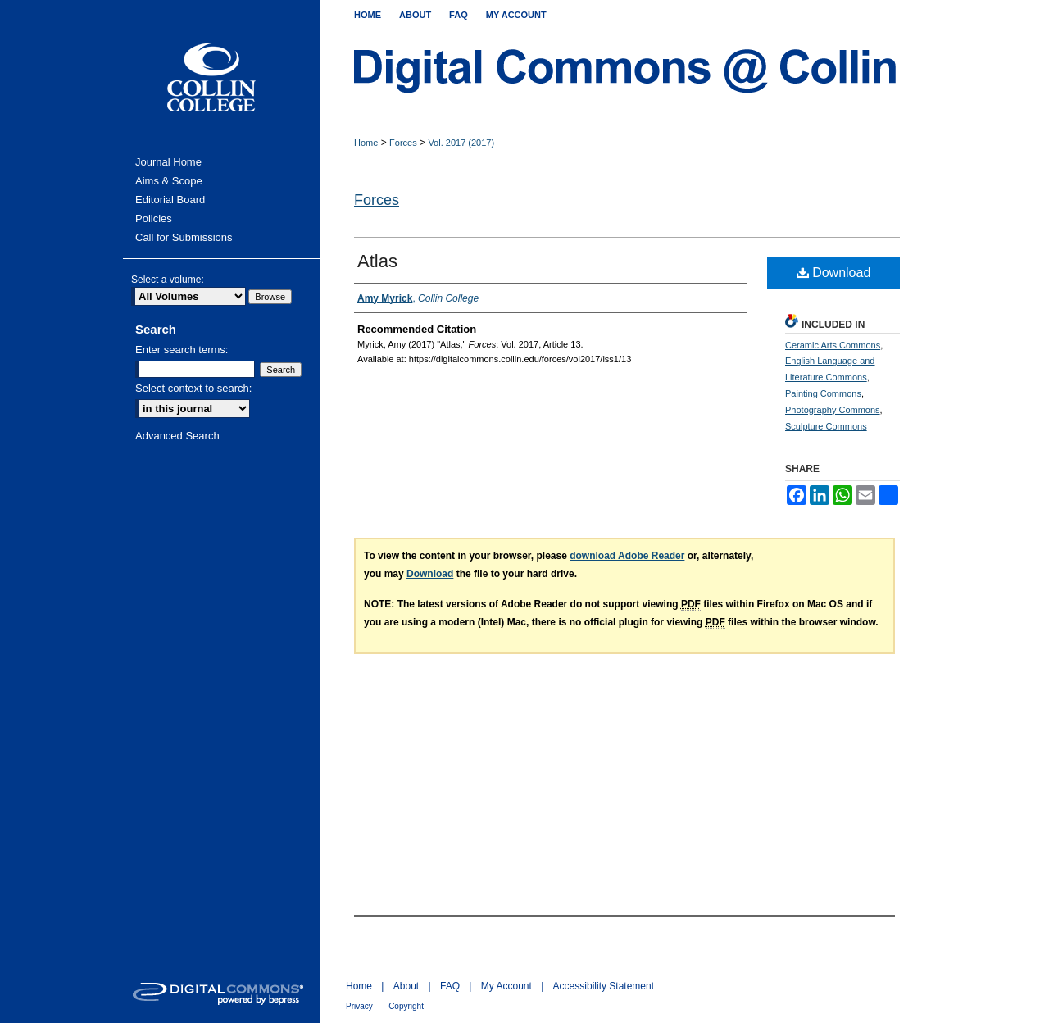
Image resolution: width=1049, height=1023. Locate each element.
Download (834, 273)
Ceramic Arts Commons (832, 345)
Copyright (406, 1006)
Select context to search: (193, 388)
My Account (506, 986)
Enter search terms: (181, 349)
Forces (403, 143)
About (406, 986)
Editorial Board (170, 199)
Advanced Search (177, 436)
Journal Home (168, 162)
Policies (153, 218)
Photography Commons (832, 410)
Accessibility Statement (603, 986)
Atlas (377, 261)
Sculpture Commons (826, 426)
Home (366, 143)
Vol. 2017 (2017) (461, 143)
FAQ (450, 986)
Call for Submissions (184, 237)
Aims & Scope (168, 181)
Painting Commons (823, 393)
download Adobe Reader (627, 556)
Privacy (359, 1006)
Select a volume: (167, 279)
